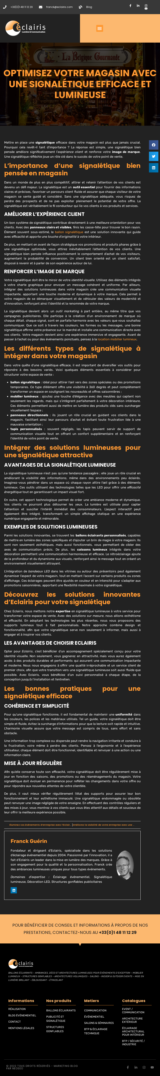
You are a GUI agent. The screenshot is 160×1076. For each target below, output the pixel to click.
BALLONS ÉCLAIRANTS (61, 1010)
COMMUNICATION (95, 1010)
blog (74, 1066)
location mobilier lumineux (117, 339)
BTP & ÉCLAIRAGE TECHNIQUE (96, 1031)
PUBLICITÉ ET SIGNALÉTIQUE (55, 1018)
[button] (99, 28)
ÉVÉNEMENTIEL (94, 1016)
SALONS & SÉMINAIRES (99, 1022)
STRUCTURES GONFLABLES (55, 1029)
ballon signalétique (69, 232)
